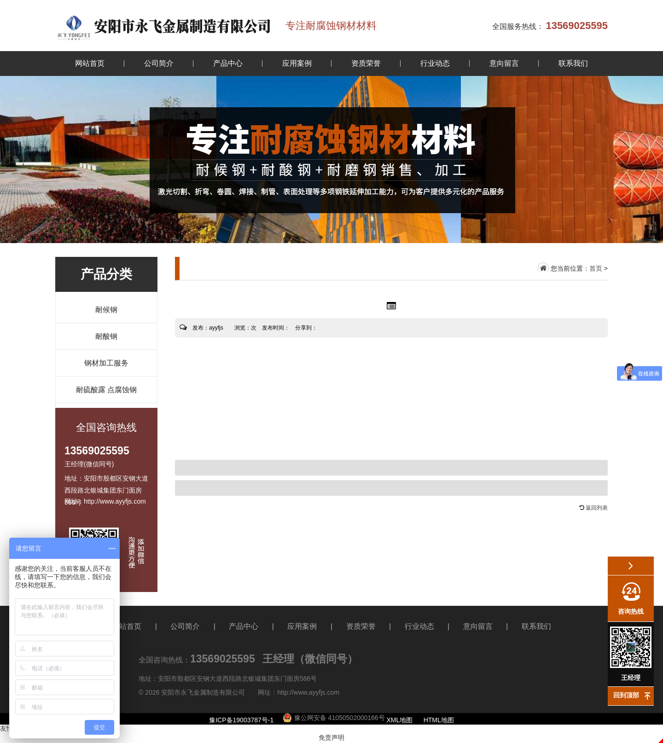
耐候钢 (106, 309)
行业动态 (435, 63)
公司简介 (159, 63)
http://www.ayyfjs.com (308, 692)
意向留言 (504, 63)
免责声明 (331, 737)
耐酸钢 (106, 336)
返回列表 (594, 508)
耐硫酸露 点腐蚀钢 (106, 390)
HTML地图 (439, 720)
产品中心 (228, 63)
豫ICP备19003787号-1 (241, 720)
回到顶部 (626, 695)
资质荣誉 (366, 63)
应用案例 (297, 63)
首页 (595, 268)
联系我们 (573, 63)
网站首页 (90, 63)
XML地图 (400, 720)
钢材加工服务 (106, 363)
